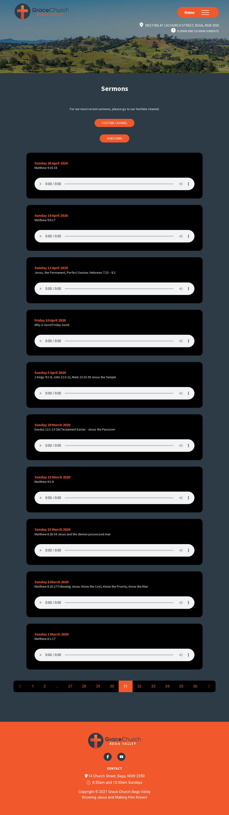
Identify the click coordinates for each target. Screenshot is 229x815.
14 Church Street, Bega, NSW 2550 (114, 776)
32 (139, 686)
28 (84, 686)
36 (195, 686)
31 (126, 686)
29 (98, 686)
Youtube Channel (114, 123)
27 (70, 686)
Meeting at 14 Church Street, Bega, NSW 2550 (182, 25)
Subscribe (114, 138)
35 (181, 686)
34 (167, 686)
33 (153, 686)
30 (112, 686)
